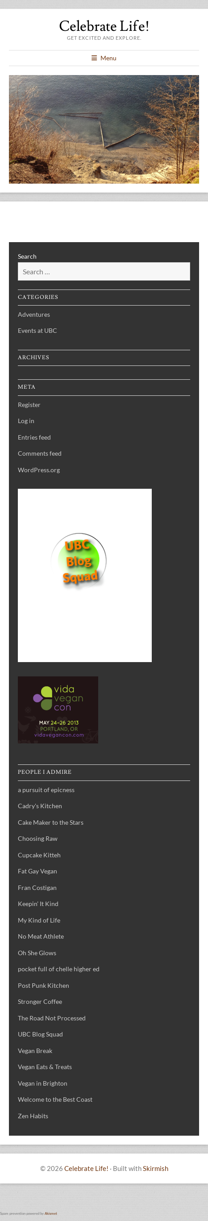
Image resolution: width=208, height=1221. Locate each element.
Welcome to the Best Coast (55, 1099)
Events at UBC (37, 330)
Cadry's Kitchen (40, 806)
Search (27, 256)
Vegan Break (35, 1050)
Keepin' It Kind (38, 903)
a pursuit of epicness (46, 789)
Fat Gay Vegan (37, 871)
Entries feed (34, 437)
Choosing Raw (38, 838)
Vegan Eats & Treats (45, 1066)
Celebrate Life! (104, 26)
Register (29, 404)
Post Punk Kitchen (43, 985)
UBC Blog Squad (40, 1034)
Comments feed (40, 453)
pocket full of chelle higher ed (59, 969)
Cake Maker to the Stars (50, 822)
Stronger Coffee (40, 1001)
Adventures (34, 314)
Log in (26, 420)
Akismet (51, 1213)
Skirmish (155, 1168)
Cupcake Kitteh (39, 855)
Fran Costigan (37, 887)
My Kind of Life (39, 920)
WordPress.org (39, 470)
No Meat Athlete (41, 936)
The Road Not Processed (52, 1018)
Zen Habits (33, 1116)
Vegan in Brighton (42, 1083)
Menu (108, 58)
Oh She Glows (37, 953)
